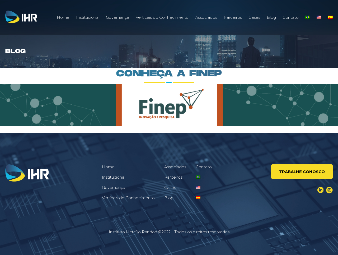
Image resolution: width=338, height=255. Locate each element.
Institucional (87, 17)
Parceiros (233, 17)
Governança (117, 17)
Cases (254, 17)
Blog (271, 17)
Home (63, 17)
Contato (291, 17)
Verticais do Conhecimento (162, 17)
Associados (206, 17)
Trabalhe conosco (302, 171)
